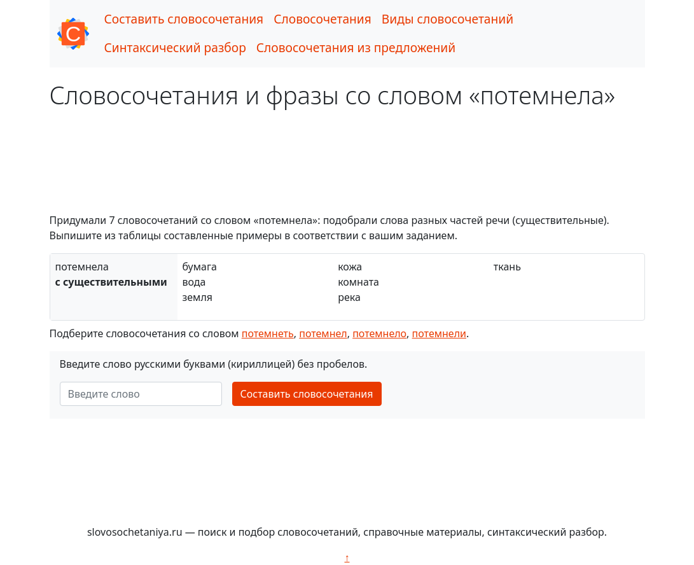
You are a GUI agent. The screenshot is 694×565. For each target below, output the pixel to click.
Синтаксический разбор (175, 47)
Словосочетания (322, 18)
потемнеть (268, 333)
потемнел (323, 333)
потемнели (439, 333)
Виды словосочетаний (447, 18)
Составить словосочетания (184, 18)
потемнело (379, 333)
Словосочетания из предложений (355, 47)
